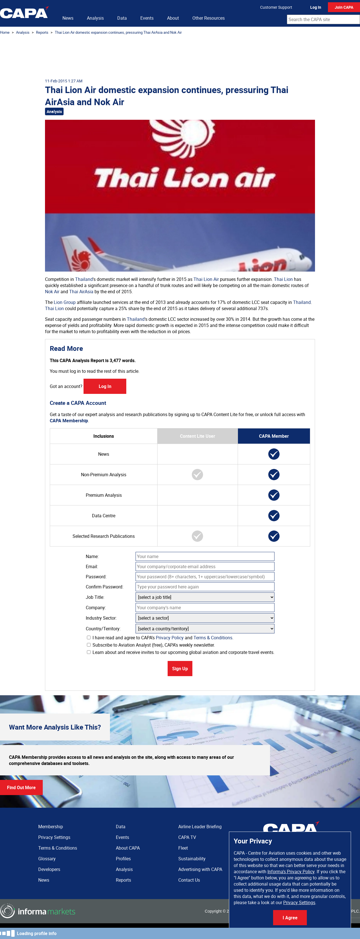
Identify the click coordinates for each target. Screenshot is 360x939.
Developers (49, 869)
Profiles (123, 859)
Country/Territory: (103, 629)
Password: (96, 577)
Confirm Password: (104, 587)
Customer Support (276, 7)
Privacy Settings (299, 902)
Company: (96, 607)
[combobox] (323, 19)
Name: (92, 556)
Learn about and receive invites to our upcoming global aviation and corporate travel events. (180, 652)
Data (122, 18)
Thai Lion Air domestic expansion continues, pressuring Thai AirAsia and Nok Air (118, 32)
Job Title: (95, 597)
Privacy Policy (170, 638)
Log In (315, 7)
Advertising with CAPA (200, 869)
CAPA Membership (69, 420)
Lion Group (65, 302)
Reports (42, 32)
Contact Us (189, 880)
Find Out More (21, 787)
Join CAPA (344, 7)
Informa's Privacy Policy (290, 871)
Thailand (84, 279)
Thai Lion (283, 279)
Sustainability (192, 859)
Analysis (95, 18)
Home (5, 32)
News (67, 18)
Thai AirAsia (81, 291)
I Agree (290, 918)
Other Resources (208, 18)
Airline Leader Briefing (200, 826)
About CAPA (128, 848)
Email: (92, 566)
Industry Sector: (101, 618)
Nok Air (52, 291)
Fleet (183, 848)
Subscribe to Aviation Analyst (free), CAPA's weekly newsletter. (151, 645)
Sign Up (180, 668)
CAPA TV (187, 837)
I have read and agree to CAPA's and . (160, 638)
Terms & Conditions (213, 638)
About (173, 18)
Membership (50, 826)
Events (147, 18)
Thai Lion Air (206, 279)
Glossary (47, 859)
